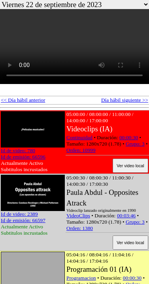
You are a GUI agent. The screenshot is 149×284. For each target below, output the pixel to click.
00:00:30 (128, 137)
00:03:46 (126, 216)
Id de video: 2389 (19, 214)
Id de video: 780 (18, 150)
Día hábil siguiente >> (124, 100)
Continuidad (79, 137)
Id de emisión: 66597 (23, 220)
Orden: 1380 (79, 228)
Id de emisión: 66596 (23, 157)
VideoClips (78, 216)
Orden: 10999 (81, 150)
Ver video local (130, 165)
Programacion (81, 278)
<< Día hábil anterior (23, 100)
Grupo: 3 (135, 144)
